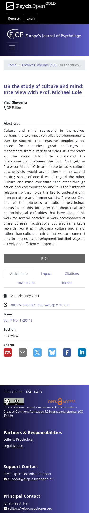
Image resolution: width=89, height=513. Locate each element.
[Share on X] (37, 352)
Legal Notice (13, 445)
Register (14, 18)
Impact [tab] (46, 273)
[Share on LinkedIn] (82, 352)
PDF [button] (44, 258)
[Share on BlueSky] (52, 352)
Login (30, 18)
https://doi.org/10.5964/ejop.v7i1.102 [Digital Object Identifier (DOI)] (40, 305)
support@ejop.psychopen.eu (31, 479)
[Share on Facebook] (67, 352)
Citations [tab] (72, 273)
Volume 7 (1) (46, 65)
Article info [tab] (19, 273)
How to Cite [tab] (26, 282)
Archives (28, 65)
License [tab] (66, 282)
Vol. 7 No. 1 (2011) (18, 320)
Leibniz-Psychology (18, 439)
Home (12, 65)
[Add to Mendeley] (7, 352)
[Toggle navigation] (12, 47)
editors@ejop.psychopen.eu (30, 508)
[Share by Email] (22, 352)
